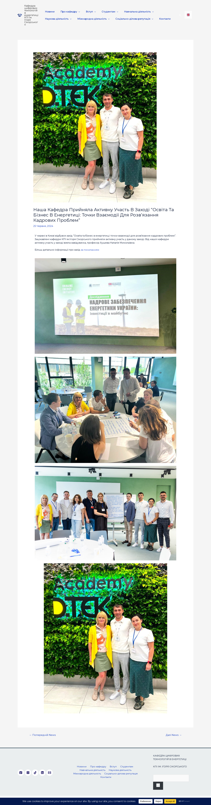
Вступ (86, 8)
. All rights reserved (49, 794)
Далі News (173, 728)
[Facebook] (21, 766)
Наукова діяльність (57, 15)
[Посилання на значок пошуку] (180, 11)
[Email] (49, 766)
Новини (50, 8)
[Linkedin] (42, 766)
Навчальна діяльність (132, 8)
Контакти (161, 15)
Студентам (104, 8)
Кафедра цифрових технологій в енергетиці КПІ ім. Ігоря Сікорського (32, 11)
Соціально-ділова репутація (130, 15)
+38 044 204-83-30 (174, 793)
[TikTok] (35, 766)
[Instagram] (28, 766)
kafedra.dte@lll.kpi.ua (110, 793)
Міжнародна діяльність (91, 15)
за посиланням (90, 242)
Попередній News (43, 728)
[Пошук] (158, 779)
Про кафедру (67, 8)
